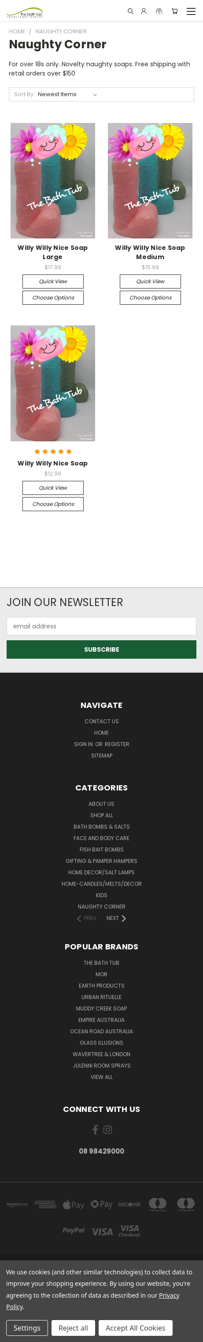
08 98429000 (101, 1151)
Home (101, 732)
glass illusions (101, 1042)
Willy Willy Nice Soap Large (53, 252)
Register (117, 744)
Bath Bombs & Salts (102, 826)
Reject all (73, 1328)
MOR (101, 974)
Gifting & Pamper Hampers (101, 861)
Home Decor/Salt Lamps (101, 872)
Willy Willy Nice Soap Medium (150, 252)
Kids (101, 895)
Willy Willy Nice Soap (53, 463)
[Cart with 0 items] (174, 11)
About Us (101, 804)
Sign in (84, 744)
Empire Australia (101, 1020)
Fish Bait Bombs (102, 849)
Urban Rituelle (101, 997)
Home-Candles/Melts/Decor (102, 883)
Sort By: (24, 94)
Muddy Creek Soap (101, 1008)
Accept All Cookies (136, 1328)
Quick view (53, 281)
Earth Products (102, 985)
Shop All (101, 815)
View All (102, 1077)
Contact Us (102, 721)
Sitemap (101, 755)
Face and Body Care (101, 838)
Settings (27, 1328)
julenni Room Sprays (102, 1065)
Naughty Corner (101, 906)
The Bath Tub (101, 963)
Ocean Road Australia (101, 1031)
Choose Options (53, 297)
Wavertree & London (101, 1054)
